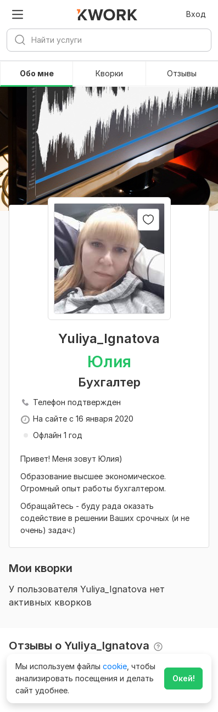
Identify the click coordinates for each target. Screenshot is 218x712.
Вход (196, 14)
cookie (115, 666)
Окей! (183, 678)
